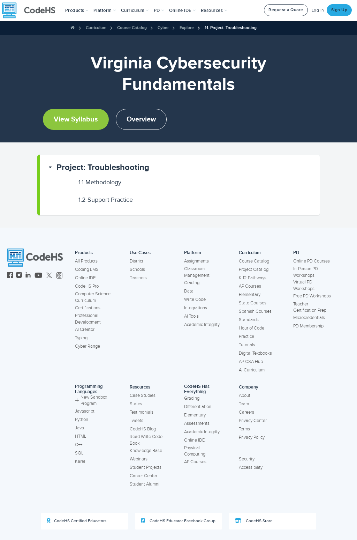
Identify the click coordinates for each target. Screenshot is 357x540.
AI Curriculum (252, 370)
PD (296, 252)
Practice (246, 336)
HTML (80, 436)
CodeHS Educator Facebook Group (178, 521)
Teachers (138, 278)
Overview (141, 119)
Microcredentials (309, 317)
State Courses (252, 303)
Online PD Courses (311, 261)
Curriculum (96, 27)
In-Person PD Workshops (305, 272)
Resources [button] (214, 10)
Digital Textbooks (255, 353)
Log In (318, 10)
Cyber (163, 27)
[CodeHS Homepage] (31, 10)
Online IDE (85, 278)
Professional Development (88, 319)
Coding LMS (87, 269)
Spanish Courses (255, 311)
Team (244, 404)
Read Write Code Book (146, 440)
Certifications (87, 308)
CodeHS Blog (143, 429)
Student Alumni (144, 484)
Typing (81, 338)
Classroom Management (197, 272)
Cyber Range (87, 346)
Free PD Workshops (312, 296)
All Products (86, 261)
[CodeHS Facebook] (10, 276)
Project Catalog (253, 269)
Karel (80, 461)
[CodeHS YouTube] (39, 276)
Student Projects (145, 467)
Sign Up (339, 10)
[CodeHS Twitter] (49, 276)
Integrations (195, 308)
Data (188, 291)
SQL (79, 453)
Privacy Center (253, 420)
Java (79, 428)
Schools (137, 269)
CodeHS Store (254, 521)
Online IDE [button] (182, 10)
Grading (191, 283)
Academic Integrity (202, 324)
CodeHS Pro (87, 286)
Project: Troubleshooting (102, 167)
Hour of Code (251, 328)
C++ (78, 444)
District (136, 261)
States (136, 404)
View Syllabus (76, 119)
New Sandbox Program (91, 400)
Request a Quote (285, 10)
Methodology (99, 182)
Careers (246, 412)
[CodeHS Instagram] (19, 276)
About (244, 395)
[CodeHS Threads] (59, 276)
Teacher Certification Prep (309, 307)
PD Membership (308, 326)
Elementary (249, 294)
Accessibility (251, 467)
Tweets (136, 420)
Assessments (197, 423)
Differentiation (197, 406)
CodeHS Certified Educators (77, 521)
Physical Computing (194, 451)
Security (247, 459)
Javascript (84, 411)
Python (81, 419)
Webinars (138, 459)
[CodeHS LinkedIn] (28, 276)
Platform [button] (104, 10)
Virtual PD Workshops (303, 285)
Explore (187, 27)
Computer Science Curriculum (93, 297)
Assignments (196, 261)
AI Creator (84, 329)
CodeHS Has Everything (197, 389)
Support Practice (105, 200)
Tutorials (247, 345)
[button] (77, 10)
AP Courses (250, 286)
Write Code (195, 299)
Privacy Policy (252, 437)
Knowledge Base (146, 450)
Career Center (143, 476)
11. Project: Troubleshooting (231, 27)
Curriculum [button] (135, 10)
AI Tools (191, 316)
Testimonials (141, 412)
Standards (249, 320)
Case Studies (142, 395)
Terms (244, 429)
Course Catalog (132, 27)
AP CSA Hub (251, 361)
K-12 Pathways (252, 278)
